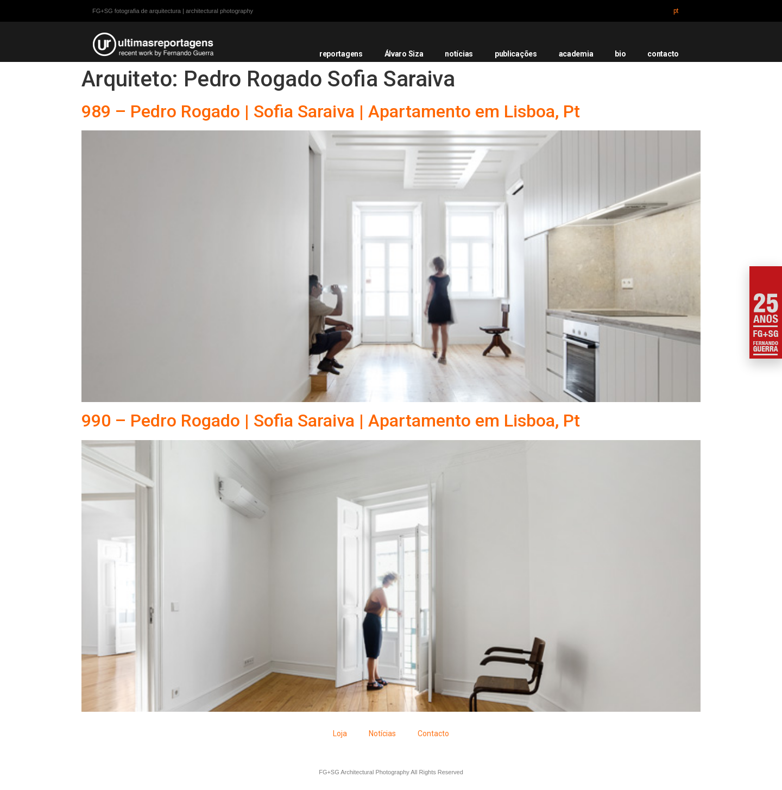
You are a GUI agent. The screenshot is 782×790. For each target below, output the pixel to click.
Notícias (382, 733)
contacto (663, 53)
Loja (340, 733)
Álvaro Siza (404, 53)
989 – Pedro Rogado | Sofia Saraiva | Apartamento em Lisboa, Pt (330, 111)
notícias (459, 53)
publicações (516, 53)
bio (620, 53)
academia (576, 53)
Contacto (433, 733)
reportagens (341, 53)
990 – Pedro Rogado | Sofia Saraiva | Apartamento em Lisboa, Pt (330, 420)
